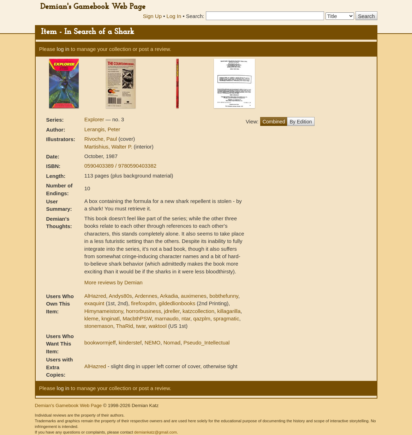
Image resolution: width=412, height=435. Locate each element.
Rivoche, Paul (101, 139)
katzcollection (198, 311)
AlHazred (95, 296)
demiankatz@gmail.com (155, 432)
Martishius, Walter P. (109, 147)
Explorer (95, 119)
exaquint (94, 303)
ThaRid (124, 326)
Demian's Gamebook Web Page (92, 7)
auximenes (194, 296)
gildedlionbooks (177, 303)
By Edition (300, 121)
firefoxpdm (143, 303)
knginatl (110, 318)
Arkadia (169, 296)
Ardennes (146, 296)
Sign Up (152, 16)
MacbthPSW (137, 318)
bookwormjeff (100, 343)
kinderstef (130, 343)
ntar (185, 318)
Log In (174, 16)
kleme (91, 318)
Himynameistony (103, 311)
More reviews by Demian (113, 282)
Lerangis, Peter (102, 129)
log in (63, 49)
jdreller (171, 311)
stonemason (98, 326)
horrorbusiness (143, 311)
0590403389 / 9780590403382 (120, 166)
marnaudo (167, 318)
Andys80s (120, 296)
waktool (158, 326)
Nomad (171, 343)
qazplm (201, 318)
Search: (195, 16)
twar (141, 326)
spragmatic (226, 318)
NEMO (152, 343)
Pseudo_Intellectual (206, 343)
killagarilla (228, 311)
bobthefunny (223, 296)
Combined (274, 121)
